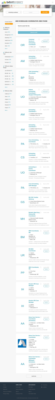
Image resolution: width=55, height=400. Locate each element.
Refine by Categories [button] (6, 28)
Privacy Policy (6, 393)
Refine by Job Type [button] (7, 53)
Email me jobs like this (24, 25)
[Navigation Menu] (52, 2)
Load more (34, 376)
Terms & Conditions (7, 391)
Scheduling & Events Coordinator (32, 168)
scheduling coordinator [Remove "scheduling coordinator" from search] (9, 23)
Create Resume (32, 389)
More (6, 48)
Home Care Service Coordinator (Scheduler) (34, 319)
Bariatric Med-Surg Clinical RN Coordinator (34, 214)
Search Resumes (19, 389)
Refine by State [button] (8, 90)
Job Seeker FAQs (32, 393)
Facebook (45, 384)
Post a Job (18, 387)
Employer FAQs (19, 393)
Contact (4, 387)
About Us (5, 389)
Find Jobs (45, 12)
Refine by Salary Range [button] (8, 67)
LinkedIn (45, 387)
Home (4, 384)
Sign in (17, 391)
